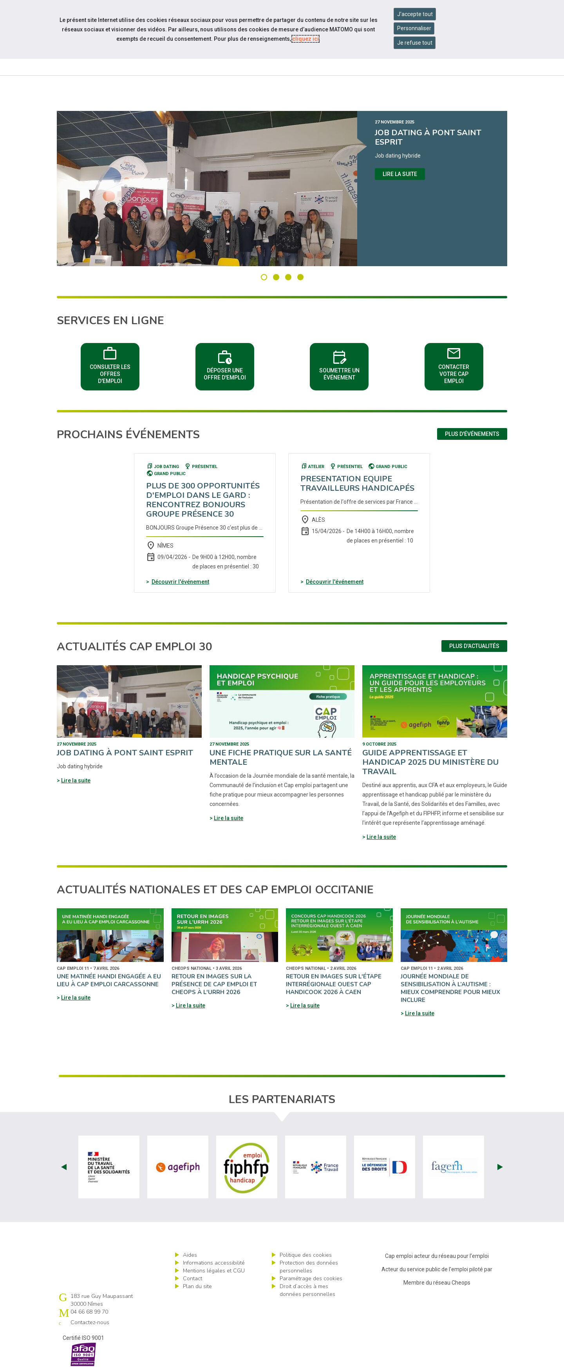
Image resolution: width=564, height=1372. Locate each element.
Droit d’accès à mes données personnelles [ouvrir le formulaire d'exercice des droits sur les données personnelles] (307, 1290)
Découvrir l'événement (180, 582)
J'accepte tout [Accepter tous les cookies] (415, 14)
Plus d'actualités (474, 646)
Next (500, 1167)
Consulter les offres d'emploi (110, 364)
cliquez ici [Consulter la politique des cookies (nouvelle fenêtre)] (305, 39)
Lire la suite (400, 174)
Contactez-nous (89, 1322)
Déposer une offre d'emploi (225, 364)
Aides (190, 1255)
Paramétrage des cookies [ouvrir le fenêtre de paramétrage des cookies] (311, 1278)
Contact (192, 1278)
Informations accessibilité (214, 1263)
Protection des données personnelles (309, 1266)
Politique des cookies (306, 1255)
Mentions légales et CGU (214, 1270)
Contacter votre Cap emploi (453, 364)
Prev (64, 1167)
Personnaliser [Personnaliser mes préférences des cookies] (414, 28)
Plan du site (197, 1286)
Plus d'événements (472, 434)
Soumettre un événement (339, 364)
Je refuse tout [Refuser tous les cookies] (414, 43)
